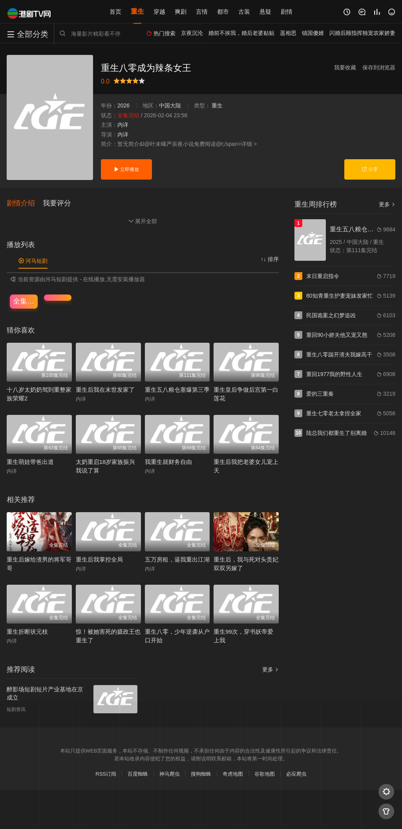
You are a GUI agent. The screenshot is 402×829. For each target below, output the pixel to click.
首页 (115, 11)
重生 (137, 11)
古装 (244, 11)
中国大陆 (170, 105)
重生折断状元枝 (27, 632)
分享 (369, 169)
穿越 (159, 11)
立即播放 (126, 169)
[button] (25, 203)
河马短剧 (33, 261)
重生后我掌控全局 (99, 559)
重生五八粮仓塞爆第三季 (177, 389)
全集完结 (25, 301)
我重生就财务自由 (168, 462)
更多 (270, 670)
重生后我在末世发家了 (105, 389)
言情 (202, 11)
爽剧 (180, 11)
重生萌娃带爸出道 (30, 462)
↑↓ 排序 (270, 259)
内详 (122, 125)
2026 (123, 105)
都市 (223, 11)
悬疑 (265, 11)
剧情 (286, 11)
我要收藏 (345, 67)
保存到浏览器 (378, 67)
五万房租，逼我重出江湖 (177, 559)
